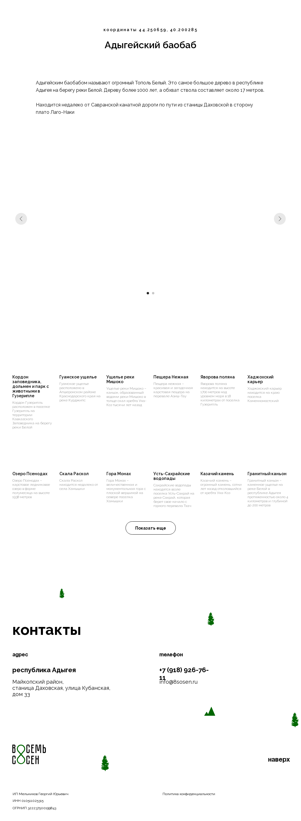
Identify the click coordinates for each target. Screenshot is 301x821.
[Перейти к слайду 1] (148, 293)
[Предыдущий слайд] (21, 219)
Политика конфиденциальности (189, 794)
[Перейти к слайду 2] (153, 293)
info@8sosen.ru (178, 682)
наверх (279, 760)
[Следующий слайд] (280, 219)
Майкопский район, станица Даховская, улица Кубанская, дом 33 (61, 688)
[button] (151, 528)
